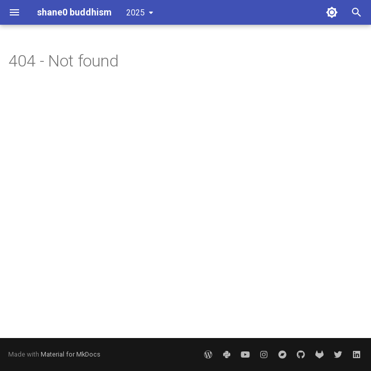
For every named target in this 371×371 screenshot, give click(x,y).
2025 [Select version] (135, 13)
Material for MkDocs (70, 354)
